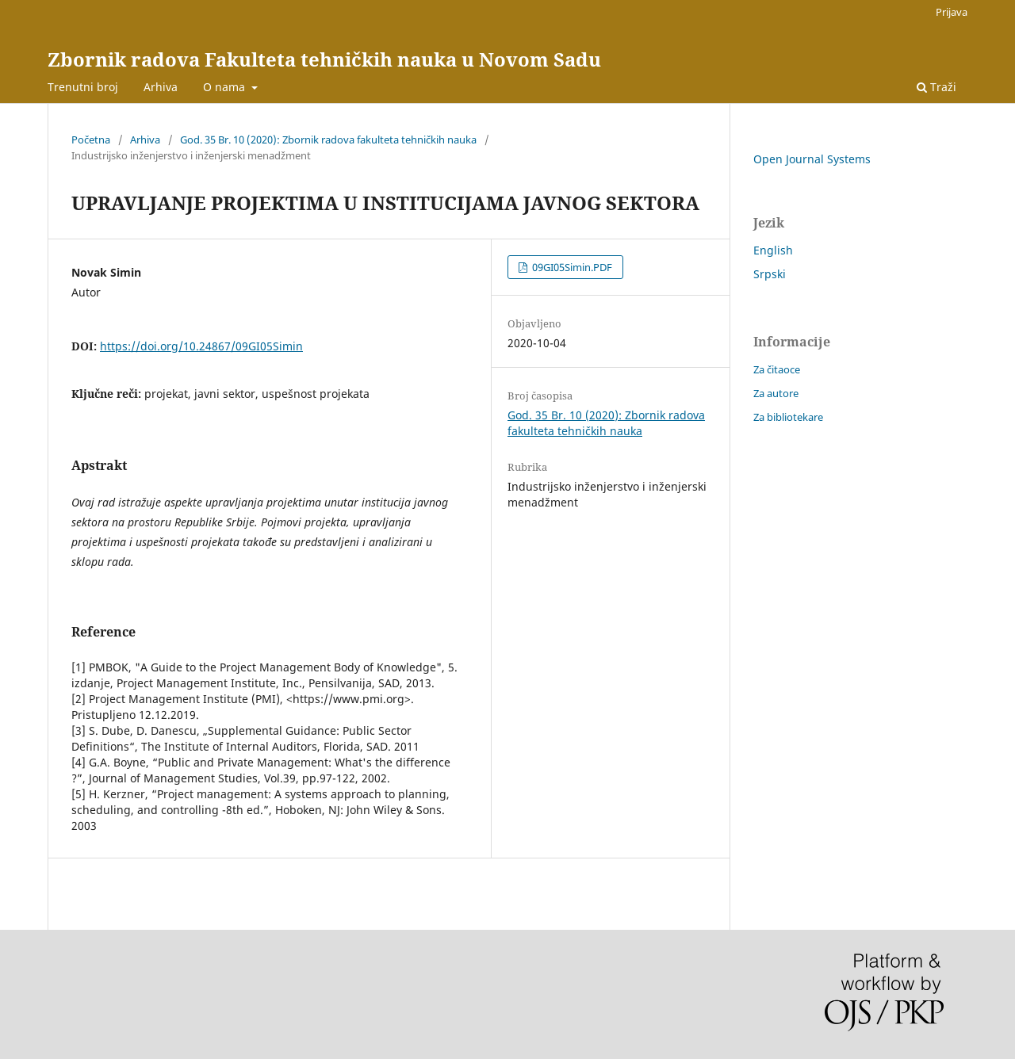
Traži (936, 86)
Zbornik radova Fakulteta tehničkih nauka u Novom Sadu (324, 59)
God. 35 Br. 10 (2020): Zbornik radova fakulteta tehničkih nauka (328, 139)
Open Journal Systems (812, 158)
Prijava (951, 12)
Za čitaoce (776, 369)
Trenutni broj (83, 86)
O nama (225, 86)
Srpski (769, 273)
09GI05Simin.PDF (571, 267)
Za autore (776, 393)
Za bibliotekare (788, 417)
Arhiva (161, 86)
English (773, 250)
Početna (90, 139)
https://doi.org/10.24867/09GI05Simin (201, 346)
